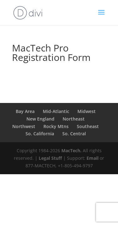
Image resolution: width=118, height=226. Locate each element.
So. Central (74, 134)
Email (92, 158)
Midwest (86, 111)
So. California (39, 134)
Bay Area (25, 111)
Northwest (23, 126)
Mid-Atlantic (56, 111)
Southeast (88, 126)
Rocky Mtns (56, 126)
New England (40, 119)
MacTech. (71, 150)
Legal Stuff (50, 158)
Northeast (74, 119)
